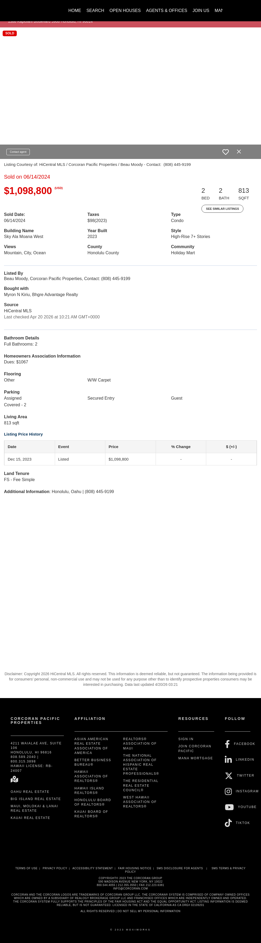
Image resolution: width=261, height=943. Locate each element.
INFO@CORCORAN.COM (130, 888)
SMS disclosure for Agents (180, 868)
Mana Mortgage (195, 758)
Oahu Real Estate (30, 792)
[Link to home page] (37, 8)
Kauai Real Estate (30, 818)
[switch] (225, 152)
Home (74, 10)
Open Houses (125, 10)
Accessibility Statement (92, 868)
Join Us (201, 10)
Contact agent (18, 151)
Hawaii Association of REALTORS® (91, 776)
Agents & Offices (166, 10)
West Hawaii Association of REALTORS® (140, 802)
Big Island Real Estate (36, 799)
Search (95, 10)
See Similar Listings (222, 208)
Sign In (185, 739)
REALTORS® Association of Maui (140, 743)
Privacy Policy (55, 868)
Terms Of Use (26, 868)
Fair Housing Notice (135, 868)
